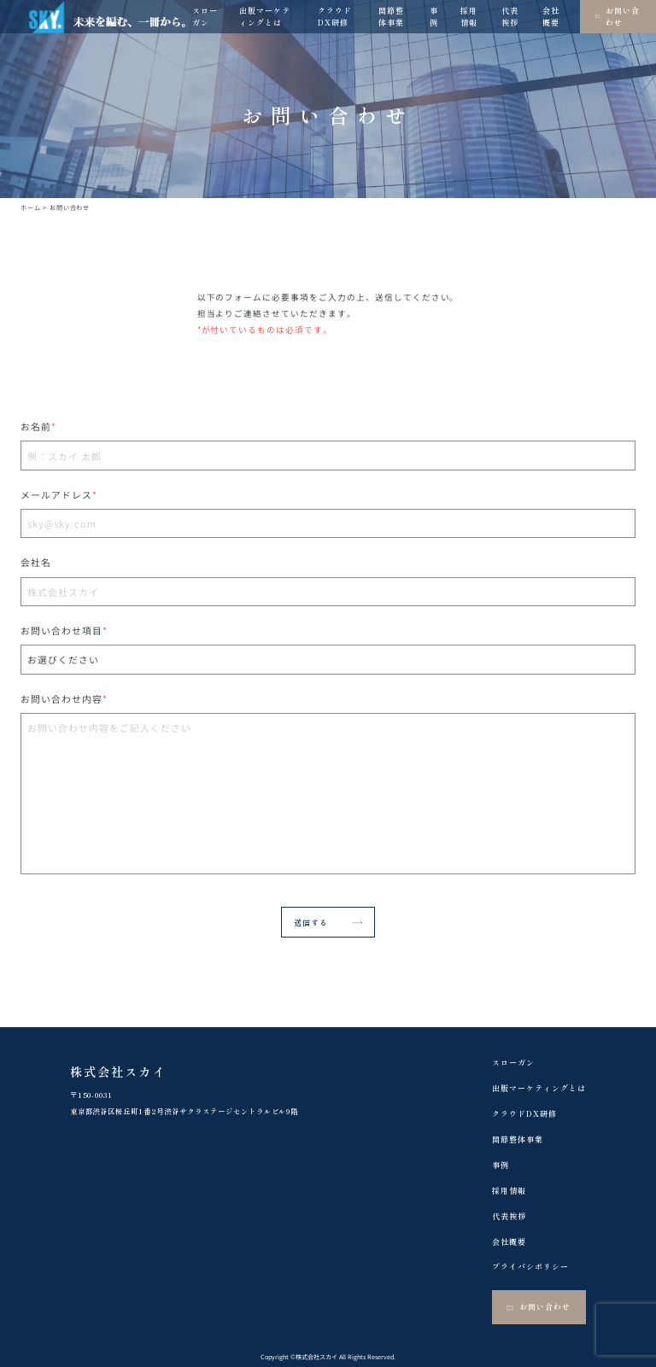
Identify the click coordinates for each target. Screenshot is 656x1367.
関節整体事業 (517, 1139)
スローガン (513, 1062)
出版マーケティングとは (539, 1088)
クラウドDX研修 (525, 1113)
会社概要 (509, 1241)
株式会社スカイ (118, 1071)
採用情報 (509, 1190)
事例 (500, 1165)
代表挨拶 (509, 1216)
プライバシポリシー (531, 1266)
